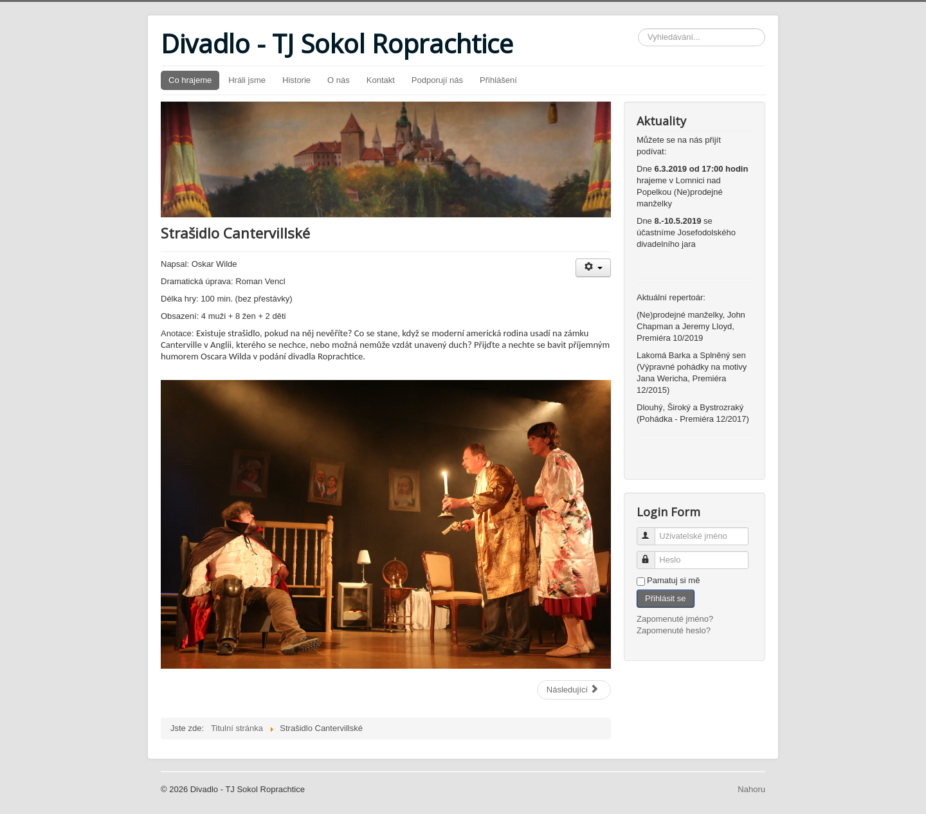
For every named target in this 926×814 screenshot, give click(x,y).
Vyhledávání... (638, 28)
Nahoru (751, 789)
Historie (296, 80)
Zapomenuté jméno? (675, 619)
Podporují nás (437, 80)
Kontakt (381, 80)
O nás (338, 80)
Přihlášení (498, 80)
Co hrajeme (190, 80)
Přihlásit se (665, 598)
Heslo (651, 554)
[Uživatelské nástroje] (593, 267)
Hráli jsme (247, 80)
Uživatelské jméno (651, 530)
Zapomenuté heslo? (674, 630)
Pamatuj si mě (673, 580)
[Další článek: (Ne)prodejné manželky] (574, 690)
